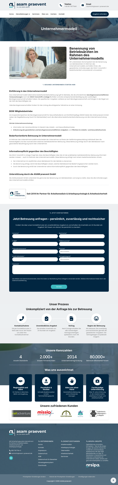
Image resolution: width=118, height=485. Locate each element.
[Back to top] (113, 480)
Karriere (53, 14)
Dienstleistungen (22, 14)
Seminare (35, 14)
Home (11, 14)
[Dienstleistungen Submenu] (29, 14)
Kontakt (61, 14)
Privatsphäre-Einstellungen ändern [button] (34, 477)
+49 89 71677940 (70, 6)
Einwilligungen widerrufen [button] (86, 477)
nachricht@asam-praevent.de (97, 6)
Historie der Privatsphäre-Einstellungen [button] (62, 477)
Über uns (45, 14)
